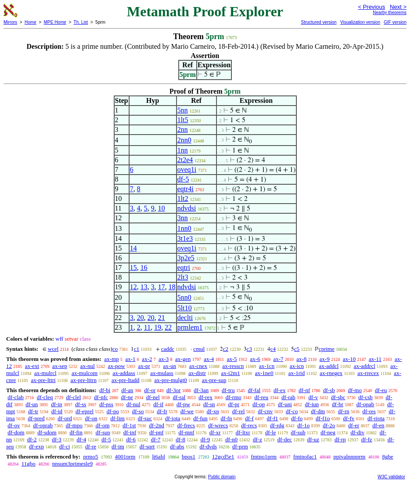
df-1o (303, 425)
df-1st (129, 425)
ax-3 (163, 359)
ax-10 (349, 359)
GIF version (395, 22)
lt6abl (158, 456)
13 (143, 287)
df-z (257, 439)
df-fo (296, 418)
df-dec (284, 439)
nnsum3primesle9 (72, 463)
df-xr (215, 432)
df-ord (65, 418)
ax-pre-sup (214, 380)
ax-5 (232, 359)
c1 (136, 349)
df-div (357, 432)
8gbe (387, 456)
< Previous (371, 7)
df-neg (327, 432)
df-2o (329, 425)
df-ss (80, 404)
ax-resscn (233, 366)
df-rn (343, 411)
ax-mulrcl (45, 373)
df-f (249, 418)
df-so (138, 411)
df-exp (36, 446)
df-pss (106, 404)
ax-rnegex (331, 373)
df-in (56, 404)
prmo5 (90, 456)
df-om (103, 425)
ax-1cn (266, 366)
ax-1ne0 (264, 373)
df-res (369, 411)
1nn (182, 150)
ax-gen (183, 359)
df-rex (205, 397)
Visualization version (360, 22)
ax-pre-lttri (43, 380)
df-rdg (277, 425)
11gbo (29, 463)
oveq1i (187, 169)
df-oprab (43, 425)
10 (161, 208)
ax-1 (131, 359)
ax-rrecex (368, 373)
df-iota (172, 418)
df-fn (226, 418)
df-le (270, 432)
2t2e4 (185, 160)
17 (161, 287)
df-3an (201, 390)
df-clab (15, 397)
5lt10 (184, 308)
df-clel (73, 397)
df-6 (131, 439)
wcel (53, 349)
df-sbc (338, 397)
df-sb (329, 390)
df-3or (173, 390)
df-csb (365, 397)
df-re (90, 446)
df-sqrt (147, 446)
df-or (149, 390)
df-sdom (46, 432)
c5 (296, 349)
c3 (249, 349)
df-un (31, 404)
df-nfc (101, 397)
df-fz (366, 439)
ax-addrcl (364, 366)
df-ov (13, 425)
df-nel (153, 397)
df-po (113, 411)
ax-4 (209, 359)
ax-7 (278, 359)
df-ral (179, 397)
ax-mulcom (84, 373)
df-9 (205, 439)
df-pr (233, 404)
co (115, 349)
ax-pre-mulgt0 (170, 380)
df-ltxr (243, 432)
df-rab (288, 397)
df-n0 (231, 439)
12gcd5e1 (223, 456)
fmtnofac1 (304, 456)
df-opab (365, 404)
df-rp (340, 439)
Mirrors (10, 22)
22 (168, 327)
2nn (182, 129)
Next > (398, 7)
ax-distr (197, 373)
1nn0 (184, 228)
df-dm (318, 411)
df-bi (104, 390)
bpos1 (188, 456)
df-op (258, 404)
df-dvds (208, 446)
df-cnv (265, 411)
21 (161, 317)
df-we (187, 411)
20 (140, 317)
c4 (273, 349)
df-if (158, 404)
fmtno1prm (264, 456)
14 (133, 248)
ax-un (169, 366)
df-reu (262, 397)
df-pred (36, 418)
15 (133, 267)
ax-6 (255, 359)
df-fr (162, 411)
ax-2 (147, 359)
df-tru (228, 390)
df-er (353, 425)
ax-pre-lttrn (84, 380)
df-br (337, 404)
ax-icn (297, 366)
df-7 (156, 439)
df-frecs (186, 425)
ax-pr (144, 366)
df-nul (133, 404)
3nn (182, 218)
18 (172, 287)
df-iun (312, 404)
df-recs (249, 425)
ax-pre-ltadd (125, 380)
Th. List (81, 22)
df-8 (180, 439)
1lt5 (182, 120)
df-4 (81, 439)
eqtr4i (185, 189)
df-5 (183, 179)
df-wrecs (218, 425)
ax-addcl (329, 366)
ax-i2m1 (230, 373)
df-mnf (186, 432)
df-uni (285, 404)
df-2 (32, 439)
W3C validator (391, 476)
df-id (56, 411)
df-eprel (85, 411)
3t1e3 (185, 238)
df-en (378, 425)
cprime (326, 349)
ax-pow (116, 366)
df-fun (200, 418)
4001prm (125, 456)
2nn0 (184, 140)
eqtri (183, 267)
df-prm (240, 446)
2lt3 (182, 277)
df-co (292, 411)
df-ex (279, 390)
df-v (313, 397)
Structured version (318, 22)
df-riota (376, 418)
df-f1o (323, 418)
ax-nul (87, 366)
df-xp (213, 411)
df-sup (103, 432)
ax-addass (124, 373)
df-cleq (45, 397)
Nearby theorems (389, 12)
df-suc (145, 418)
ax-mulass (161, 373)
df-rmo (233, 397)
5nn (182, 110)
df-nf (304, 390)
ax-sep (59, 366)
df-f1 (272, 418)
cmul (199, 349)
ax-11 (375, 359)
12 (133, 287)
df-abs (177, 446)
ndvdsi (186, 208)
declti (185, 317)
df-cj (64, 446)
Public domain (222, 476)
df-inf (130, 432)
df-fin (76, 432)
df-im (117, 446)
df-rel (238, 411)
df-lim (117, 418)
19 (157, 327)
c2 (225, 349)
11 (147, 327)
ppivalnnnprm (350, 456)
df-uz (313, 439)
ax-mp (111, 359)
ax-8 (301, 359)
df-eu (381, 390)
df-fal (254, 390)
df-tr (33, 411)
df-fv (348, 418)
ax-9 (325, 359)
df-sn (209, 404)
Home (30, 22)
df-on (91, 418)
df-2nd (156, 425)
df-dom (15, 432)
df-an (127, 390)
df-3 (56, 439)
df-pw (183, 404)
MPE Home (55, 22)
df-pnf (156, 432)
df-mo (355, 390)
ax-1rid (296, 373)
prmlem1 (190, 327)
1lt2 (182, 198)
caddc (167, 349)
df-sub (298, 432)
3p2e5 (185, 258)
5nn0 (184, 297)
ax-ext (32, 366)
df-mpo (74, 425)
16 (143, 267)
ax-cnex (198, 366)
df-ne (127, 397)
